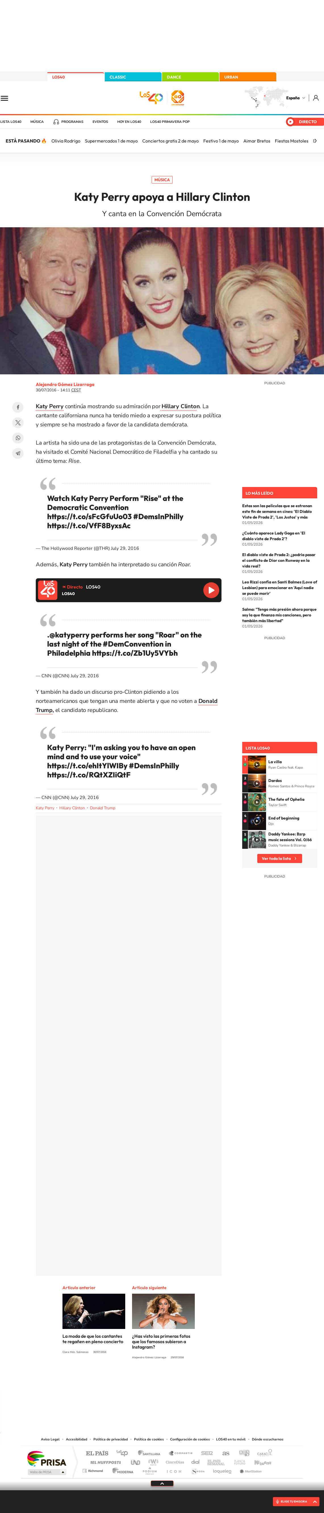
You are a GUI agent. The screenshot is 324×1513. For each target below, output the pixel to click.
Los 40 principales (124, 1453)
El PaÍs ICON (173, 1469)
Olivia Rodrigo (65, 141)
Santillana (151, 1453)
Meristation (250, 1469)
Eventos (100, 121)
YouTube (150, 1378)
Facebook (18, 407)
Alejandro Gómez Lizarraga (65, 384)
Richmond (93, 1469)
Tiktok (139, 1378)
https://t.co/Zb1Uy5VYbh (135, 653)
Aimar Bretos (256, 141)
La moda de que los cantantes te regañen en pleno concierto (92, 1338)
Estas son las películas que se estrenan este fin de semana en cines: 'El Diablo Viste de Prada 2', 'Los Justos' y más (277, 511)
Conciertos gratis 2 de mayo (170, 141)
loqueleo (222, 1469)
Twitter (18, 422)
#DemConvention (133, 644)
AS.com (223, 1453)
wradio (152, 1460)
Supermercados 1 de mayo (111, 141)
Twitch (184, 1378)
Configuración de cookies (190, 1439)
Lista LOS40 (10, 121)
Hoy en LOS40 (129, 121)
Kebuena (257, 1460)
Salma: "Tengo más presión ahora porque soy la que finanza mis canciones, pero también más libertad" (279, 615)
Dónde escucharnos (267, 1439)
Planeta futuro (237, 1460)
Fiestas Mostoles (291, 141)
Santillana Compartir (181, 1453)
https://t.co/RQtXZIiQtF (89, 774)
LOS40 (58, 77)
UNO (136, 1460)
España (293, 97)
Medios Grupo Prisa (46, 1472)
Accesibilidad (76, 1439)
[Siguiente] (315, 141)
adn (242, 1453)
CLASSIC (118, 77)
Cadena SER (205, 1453)
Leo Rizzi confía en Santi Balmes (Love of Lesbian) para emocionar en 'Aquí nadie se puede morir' (279, 587)
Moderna (121, 1469)
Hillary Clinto (178, 406)
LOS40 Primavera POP (170, 121)
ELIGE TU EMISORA (294, 1501)
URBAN (231, 77)
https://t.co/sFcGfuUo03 (89, 516)
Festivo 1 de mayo (221, 141)
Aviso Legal (50, 1439)
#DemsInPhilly (158, 516)
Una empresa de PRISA (46, 1458)
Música (37, 121)
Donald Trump (102, 808)
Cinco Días (174, 1460)
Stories (196, 1378)
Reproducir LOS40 (211, 590)
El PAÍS (97, 1453)
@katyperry (69, 634)
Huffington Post (104, 1460)
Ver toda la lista (276, 858)
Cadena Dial (196, 1460)
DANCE (174, 77)
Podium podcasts (149, 1469)
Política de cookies (149, 1439)
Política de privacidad (110, 1439)
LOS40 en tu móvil (231, 1439)
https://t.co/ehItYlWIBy (87, 765)
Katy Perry (45, 808)
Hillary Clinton (72, 808)
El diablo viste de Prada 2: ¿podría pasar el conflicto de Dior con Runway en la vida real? (278, 560)
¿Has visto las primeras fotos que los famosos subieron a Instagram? (161, 1341)
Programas (72, 121)
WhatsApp (18, 438)
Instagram (128, 1378)
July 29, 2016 (125, 548)
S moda (197, 1469)
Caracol (263, 1453)
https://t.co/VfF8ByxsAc (89, 525)
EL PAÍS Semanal (216, 1460)
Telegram (18, 453)
